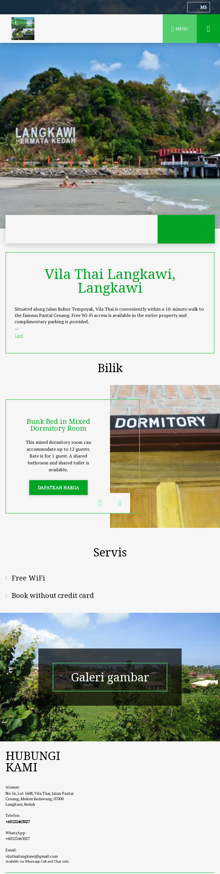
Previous (100, 503)
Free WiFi (28, 577)
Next (120, 503)
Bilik (110, 368)
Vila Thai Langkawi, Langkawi (110, 280)
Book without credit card (53, 595)
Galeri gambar (110, 677)
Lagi (19, 335)
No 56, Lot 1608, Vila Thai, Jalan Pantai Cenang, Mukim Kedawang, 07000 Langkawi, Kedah (39, 799)
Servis (110, 552)
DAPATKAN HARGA (58, 487)
